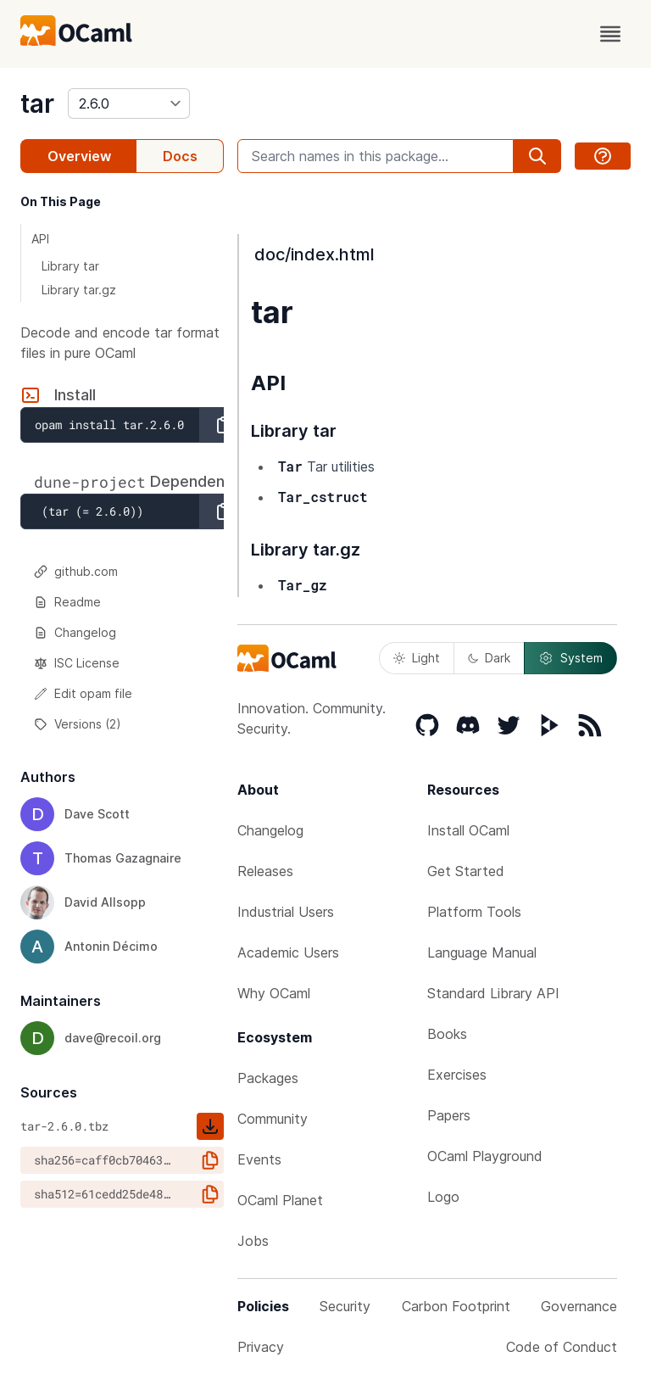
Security (345, 1306)
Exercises (457, 1074)
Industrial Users (285, 911)
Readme (67, 602)
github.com (76, 571)
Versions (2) (77, 724)
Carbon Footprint (456, 1306)
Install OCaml (468, 830)
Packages (267, 1078)
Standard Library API (493, 993)
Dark (489, 658)
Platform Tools (474, 911)
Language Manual (482, 952)
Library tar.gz (79, 289)
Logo (443, 1196)
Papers (448, 1115)
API (40, 239)
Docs (180, 156)
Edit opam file (83, 693)
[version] (129, 103)
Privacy (260, 1346)
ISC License (77, 663)
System (570, 658)
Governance (579, 1306)
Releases (265, 871)
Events (259, 1159)
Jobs (253, 1240)
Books (447, 1033)
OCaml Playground (484, 1156)
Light (416, 658)
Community (272, 1118)
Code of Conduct (561, 1346)
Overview (79, 156)
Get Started (465, 871)
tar (37, 103)
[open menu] (610, 33)
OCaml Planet (280, 1200)
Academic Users (288, 952)
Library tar (70, 266)
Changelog (75, 632)
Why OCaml (273, 993)
